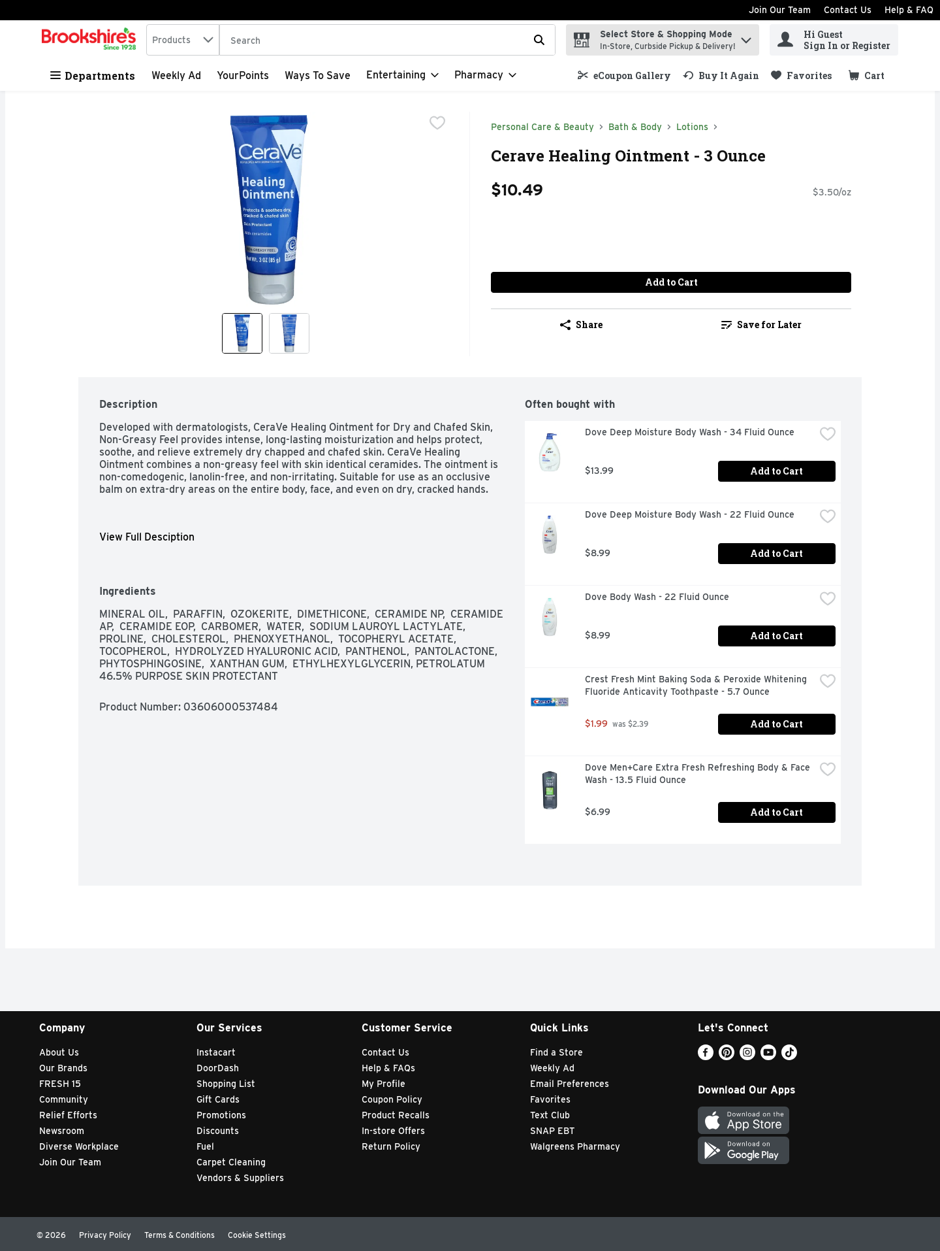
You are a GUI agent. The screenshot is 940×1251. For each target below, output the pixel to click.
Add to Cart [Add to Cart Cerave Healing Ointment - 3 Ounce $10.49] (671, 282)
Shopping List (225, 1083)
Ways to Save (318, 75)
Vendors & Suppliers (240, 1178)
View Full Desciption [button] (147, 537)
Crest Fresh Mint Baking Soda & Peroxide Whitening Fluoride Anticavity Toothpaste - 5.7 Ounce (697, 685)
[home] (91, 39)
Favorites (550, 1099)
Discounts (217, 1131)
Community (63, 1099)
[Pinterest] (726, 1056)
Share (581, 324)
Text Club (550, 1115)
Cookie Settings (257, 1235)
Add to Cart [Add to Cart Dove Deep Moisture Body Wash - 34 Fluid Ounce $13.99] (776, 471)
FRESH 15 (60, 1083)
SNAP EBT (552, 1131)
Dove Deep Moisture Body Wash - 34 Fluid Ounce (689, 432)
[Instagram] (747, 1056)
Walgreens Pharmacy (575, 1146)
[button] (746, 37)
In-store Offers (393, 1131)
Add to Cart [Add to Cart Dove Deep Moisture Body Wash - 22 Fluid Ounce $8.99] (776, 553)
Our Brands (63, 1068)
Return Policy (391, 1146)
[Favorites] (801, 75)
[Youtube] (768, 1056)
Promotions (221, 1115)
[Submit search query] (539, 39)
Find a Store (556, 1052)
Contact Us (847, 10)
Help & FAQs (388, 1068)
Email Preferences (569, 1083)
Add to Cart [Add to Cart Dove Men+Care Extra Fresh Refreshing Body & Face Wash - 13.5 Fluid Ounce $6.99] (776, 812)
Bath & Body (635, 127)
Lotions (692, 127)
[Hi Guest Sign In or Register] (834, 40)
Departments (92, 75)
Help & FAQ (909, 10)
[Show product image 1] (242, 333)
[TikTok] (789, 1056)
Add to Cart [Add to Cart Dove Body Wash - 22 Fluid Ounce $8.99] (776, 635)
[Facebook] (705, 1056)
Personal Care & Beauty (542, 127)
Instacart (216, 1052)
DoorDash (217, 1068)
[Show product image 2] (289, 333)
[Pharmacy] (485, 75)
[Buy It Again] (721, 75)
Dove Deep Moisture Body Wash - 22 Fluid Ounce (689, 514)
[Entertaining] (402, 75)
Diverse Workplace (79, 1146)
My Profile (383, 1083)
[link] (624, 75)
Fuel (205, 1146)
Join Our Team (780, 10)
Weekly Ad (176, 75)
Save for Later (761, 324)
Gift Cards (218, 1099)
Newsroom (61, 1131)
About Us (59, 1052)
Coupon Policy (392, 1099)
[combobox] (182, 40)
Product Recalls (396, 1115)
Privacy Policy (105, 1235)
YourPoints (243, 75)
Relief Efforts (68, 1115)
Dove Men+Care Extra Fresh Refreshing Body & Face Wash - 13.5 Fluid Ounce (699, 773)
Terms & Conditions (179, 1235)
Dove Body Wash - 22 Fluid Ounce (657, 597)
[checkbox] (437, 123)
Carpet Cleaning (231, 1162)
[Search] (387, 40)
